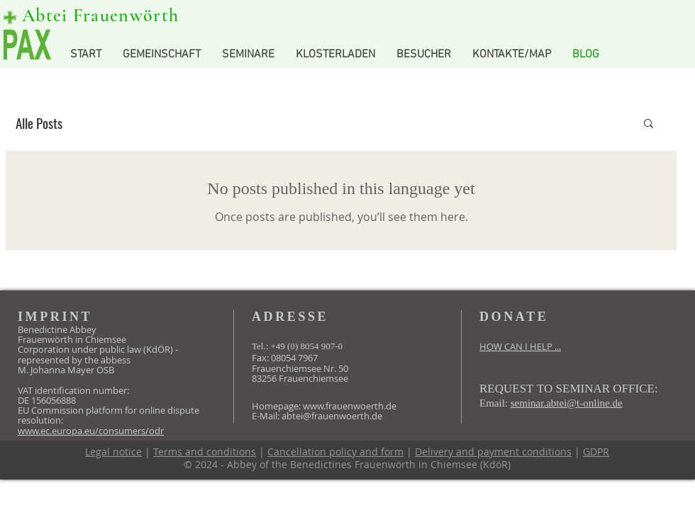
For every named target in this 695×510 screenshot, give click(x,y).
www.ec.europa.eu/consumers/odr (91, 430)
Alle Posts (39, 123)
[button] (648, 124)
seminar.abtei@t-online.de (567, 403)
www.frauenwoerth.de (349, 406)
